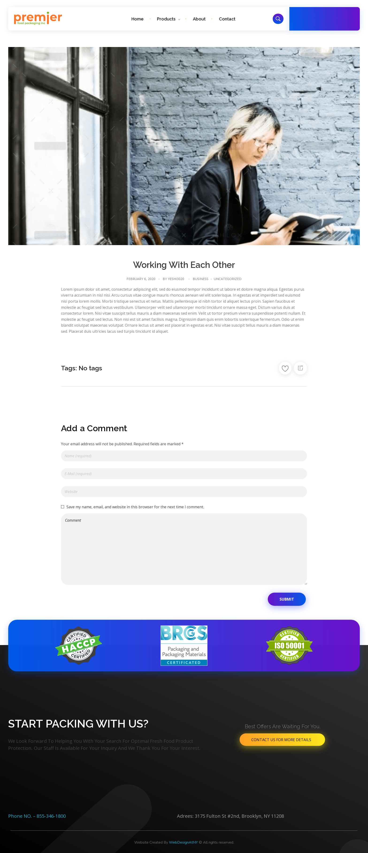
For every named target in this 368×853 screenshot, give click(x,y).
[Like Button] (285, 368)
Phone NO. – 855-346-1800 (37, 816)
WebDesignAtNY (183, 842)
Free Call (322, 16)
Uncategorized (228, 279)
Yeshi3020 (176, 279)
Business (200, 279)
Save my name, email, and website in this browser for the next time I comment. (135, 506)
